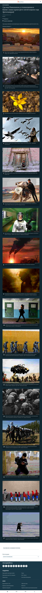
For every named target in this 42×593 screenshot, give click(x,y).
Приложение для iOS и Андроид (9, 575)
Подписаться (5, 577)
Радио (22, 573)
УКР (25, 591)
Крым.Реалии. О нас (6, 583)
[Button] (5, 19)
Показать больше (7, 26)
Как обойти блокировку (26, 577)
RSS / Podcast (24, 575)
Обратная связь (24, 583)
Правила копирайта (6, 587)
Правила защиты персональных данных (29, 587)
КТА (16, 591)
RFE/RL (4, 16)
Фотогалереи (6, 5)
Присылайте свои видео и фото (9, 573)
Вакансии (23, 585)
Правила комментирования (8, 585)
